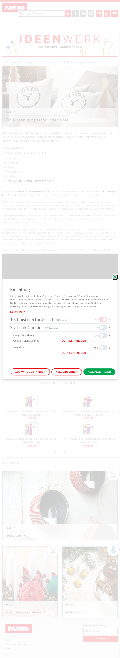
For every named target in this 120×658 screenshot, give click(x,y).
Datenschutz (17, 311)
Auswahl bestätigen (30, 371)
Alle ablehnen (67, 371)
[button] (86, 341)
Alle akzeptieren (99, 371)
